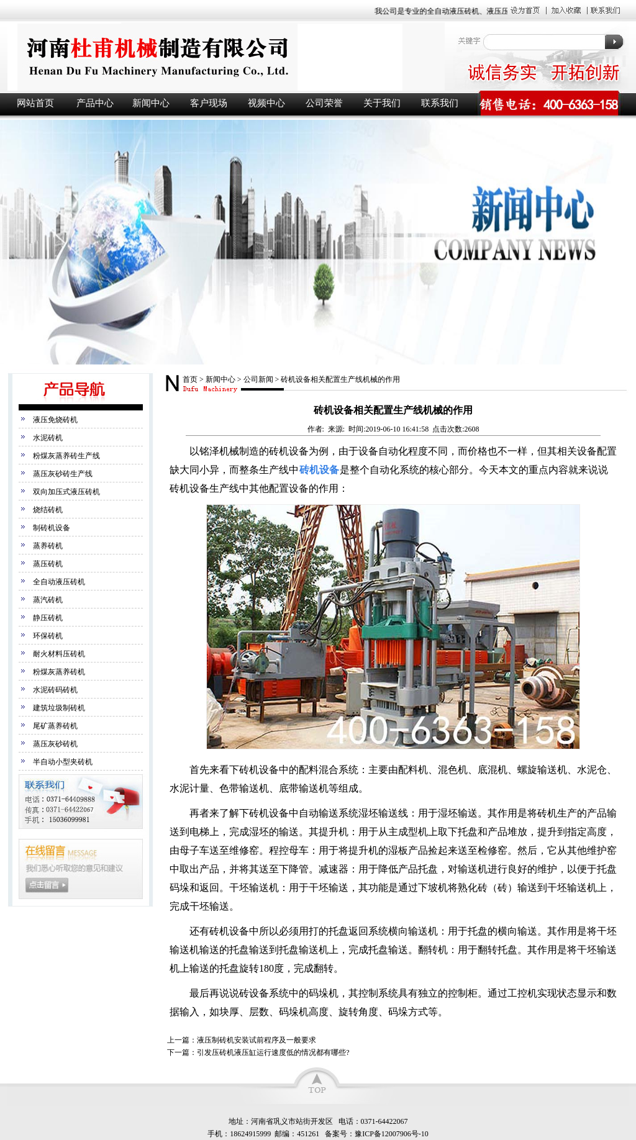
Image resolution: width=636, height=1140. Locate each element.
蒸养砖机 (48, 545)
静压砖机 (48, 617)
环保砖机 (48, 635)
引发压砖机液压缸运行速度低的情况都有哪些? (273, 1052)
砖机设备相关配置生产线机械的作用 (340, 379)
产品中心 (95, 103)
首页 (190, 379)
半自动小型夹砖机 (63, 762)
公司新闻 (258, 379)
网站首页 (35, 103)
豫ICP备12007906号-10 (392, 1133)
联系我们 (439, 103)
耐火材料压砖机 (59, 653)
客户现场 (208, 103)
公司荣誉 (324, 103)
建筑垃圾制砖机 (59, 707)
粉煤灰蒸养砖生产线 (66, 455)
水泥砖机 (48, 437)
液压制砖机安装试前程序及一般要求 (256, 1040)
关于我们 (382, 103)
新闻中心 (151, 103)
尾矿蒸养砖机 (55, 726)
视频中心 (266, 103)
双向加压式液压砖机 (66, 491)
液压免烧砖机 (55, 419)
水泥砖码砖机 (55, 689)
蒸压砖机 (48, 563)
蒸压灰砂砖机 (55, 744)
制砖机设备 (51, 527)
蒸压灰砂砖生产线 (63, 473)
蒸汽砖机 (48, 599)
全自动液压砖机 (59, 581)
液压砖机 (224, 56)
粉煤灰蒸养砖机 (59, 671)
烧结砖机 (48, 509)
